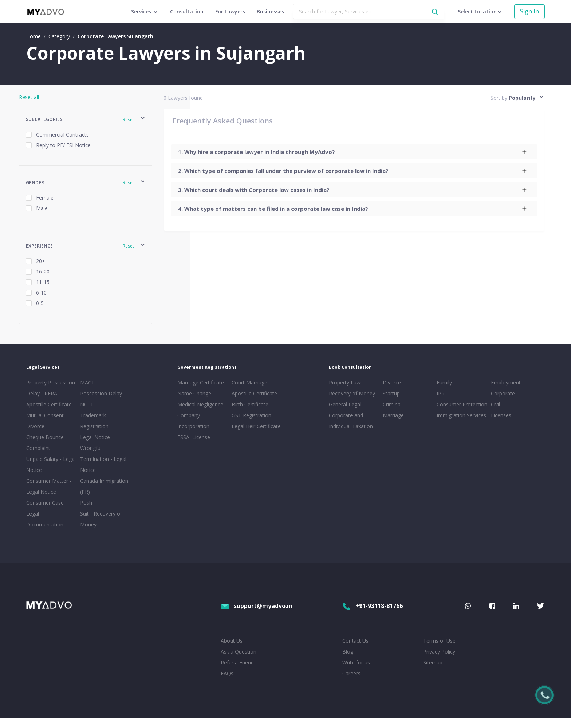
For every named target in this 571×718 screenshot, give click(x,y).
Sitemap (432, 662)
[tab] (354, 151)
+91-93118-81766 (372, 606)
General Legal (345, 404)
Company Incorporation (193, 421)
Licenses (501, 415)
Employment (506, 382)
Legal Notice (95, 437)
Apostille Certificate (49, 404)
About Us (232, 640)
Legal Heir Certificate (256, 426)
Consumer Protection (462, 404)
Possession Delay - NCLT (102, 399)
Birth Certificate (250, 404)
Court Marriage (249, 382)
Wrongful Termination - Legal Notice (103, 459)
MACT (87, 382)
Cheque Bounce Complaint (45, 442)
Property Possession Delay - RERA (50, 388)
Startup (391, 393)
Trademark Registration (94, 421)
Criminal (392, 404)
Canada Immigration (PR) (104, 486)
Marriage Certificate (200, 382)
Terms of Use (439, 640)
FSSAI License (193, 437)
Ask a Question (238, 651)
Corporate (503, 393)
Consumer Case (45, 502)
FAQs (227, 673)
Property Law (345, 382)
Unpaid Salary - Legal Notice (51, 464)
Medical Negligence (200, 404)
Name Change (194, 393)
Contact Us (355, 640)
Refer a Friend (237, 662)
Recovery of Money (352, 393)
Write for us (356, 662)
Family (444, 382)
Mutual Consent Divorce (45, 421)
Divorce (392, 382)
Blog (347, 651)
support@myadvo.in (256, 606)
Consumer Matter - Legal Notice (48, 486)
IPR (441, 393)
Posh (86, 502)
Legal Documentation (44, 519)
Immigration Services (461, 415)
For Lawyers (230, 11)
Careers (351, 673)
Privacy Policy (439, 651)
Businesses (270, 11)
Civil (495, 404)
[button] (86, 119)
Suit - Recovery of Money (101, 519)
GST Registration (251, 415)
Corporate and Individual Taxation (351, 421)
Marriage (393, 415)
